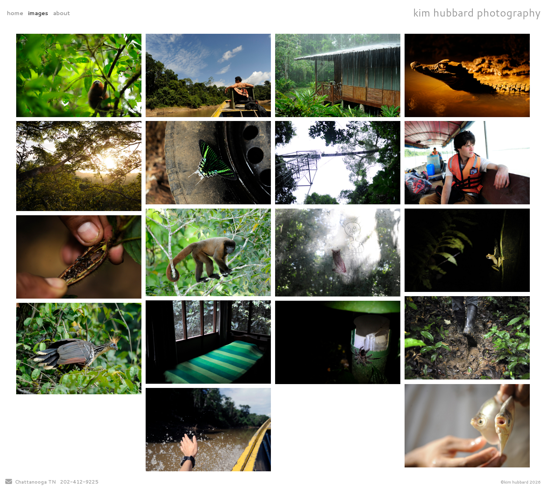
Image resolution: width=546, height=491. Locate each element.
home (15, 13)
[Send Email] (8, 482)
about (61, 13)
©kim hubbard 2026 (521, 482)
